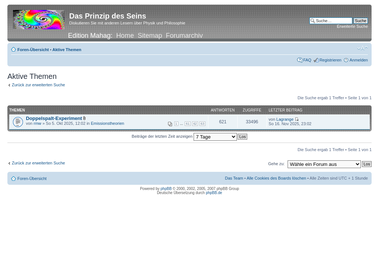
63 (202, 124)
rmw (37, 123)
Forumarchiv (184, 35)
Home (125, 35)
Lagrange (285, 119)
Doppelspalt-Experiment (54, 118)
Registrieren (330, 60)
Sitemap (150, 35)
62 (195, 124)
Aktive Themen (67, 49)
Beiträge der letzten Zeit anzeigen (184, 136)
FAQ (307, 60)
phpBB (166, 189)
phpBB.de (214, 193)
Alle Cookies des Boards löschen (276, 178)
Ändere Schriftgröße (362, 48)
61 (188, 124)
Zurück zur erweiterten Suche (38, 85)
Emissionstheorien (107, 123)
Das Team (234, 178)
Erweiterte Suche (352, 26)
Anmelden (358, 60)
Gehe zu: (276, 163)
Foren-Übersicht (33, 49)
